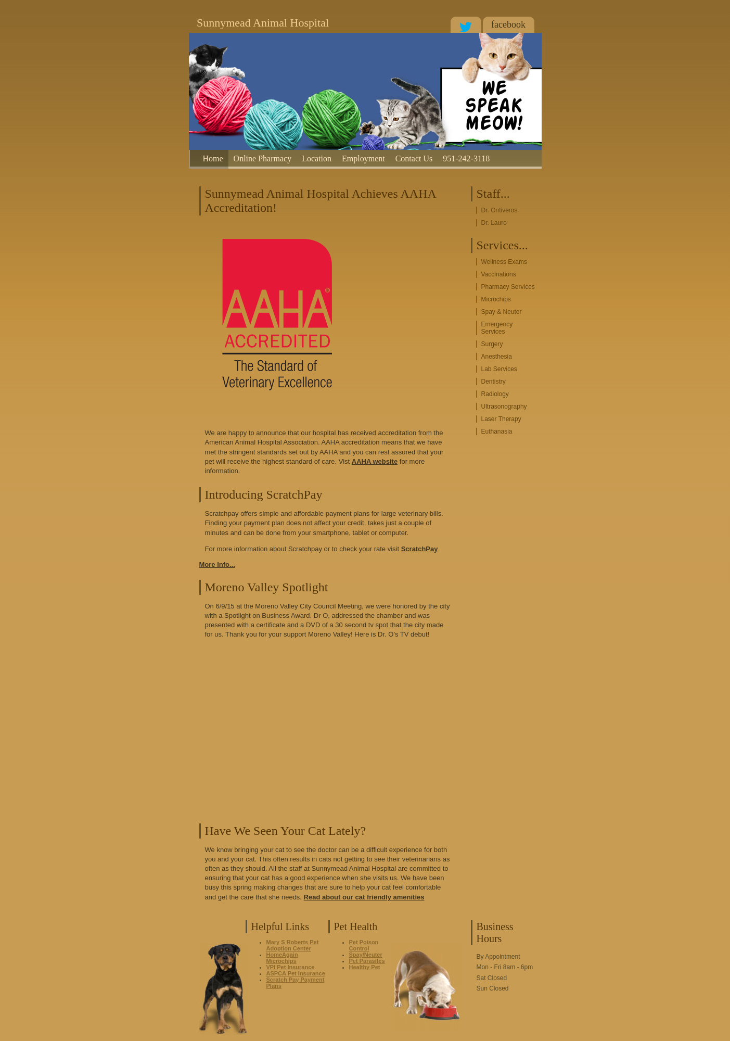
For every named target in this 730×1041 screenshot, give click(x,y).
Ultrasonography (504, 406)
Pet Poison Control (364, 945)
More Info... (217, 564)
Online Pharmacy (263, 158)
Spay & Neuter (501, 311)
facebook (508, 24)
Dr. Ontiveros (499, 210)
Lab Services (499, 369)
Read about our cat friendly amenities (364, 897)
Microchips (496, 299)
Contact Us (414, 158)
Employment (363, 158)
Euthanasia (497, 431)
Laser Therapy (501, 419)
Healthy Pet (364, 967)
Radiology (495, 394)
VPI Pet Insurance (290, 967)
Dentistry (493, 381)
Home (213, 158)
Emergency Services (497, 328)
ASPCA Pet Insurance (295, 973)
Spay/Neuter (365, 954)
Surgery (492, 344)
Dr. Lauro (494, 222)
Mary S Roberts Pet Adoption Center (292, 945)
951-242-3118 (466, 158)
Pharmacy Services (508, 286)
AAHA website (375, 461)
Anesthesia (496, 356)
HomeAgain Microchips (282, 957)
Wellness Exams (504, 261)
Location (316, 158)
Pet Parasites (367, 961)
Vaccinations (498, 274)
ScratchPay (419, 549)
